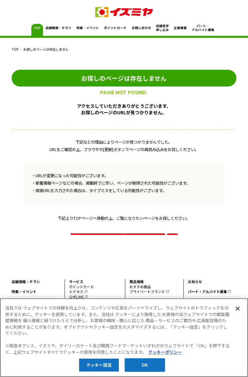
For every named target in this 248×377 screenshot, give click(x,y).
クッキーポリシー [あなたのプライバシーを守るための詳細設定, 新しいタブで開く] (165, 352)
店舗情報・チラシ (58, 28)
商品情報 (136, 293)
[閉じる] (238, 309)
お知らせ (195, 293)
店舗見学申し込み (162, 28)
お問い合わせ (141, 28)
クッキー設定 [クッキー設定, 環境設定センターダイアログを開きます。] (99, 365)
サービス (76, 293)
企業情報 (180, 28)
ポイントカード (115, 28)
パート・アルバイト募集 (202, 28)
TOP (37, 28)
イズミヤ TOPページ (124, 238)
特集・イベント (87, 28)
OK (144, 365)
